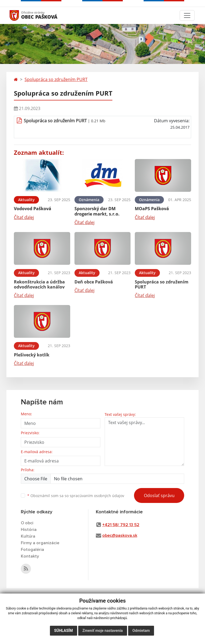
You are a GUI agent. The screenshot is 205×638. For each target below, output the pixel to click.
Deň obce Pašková (93, 282)
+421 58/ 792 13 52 (120, 525)
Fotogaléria (32, 549)
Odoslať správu (159, 495)
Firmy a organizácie (40, 543)
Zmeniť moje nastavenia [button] (102, 630)
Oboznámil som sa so (75, 495)
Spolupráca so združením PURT (56, 79)
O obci (27, 523)
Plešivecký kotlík (31, 355)
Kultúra (28, 536)
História (29, 529)
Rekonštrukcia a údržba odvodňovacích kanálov (39, 284)
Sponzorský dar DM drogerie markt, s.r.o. (97, 211)
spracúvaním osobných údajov (97, 495)
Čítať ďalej (24, 217)
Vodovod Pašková (32, 209)
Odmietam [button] (141, 630)
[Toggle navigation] (187, 15)
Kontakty (30, 556)
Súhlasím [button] (63, 630)
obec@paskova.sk (119, 535)
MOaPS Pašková (152, 209)
